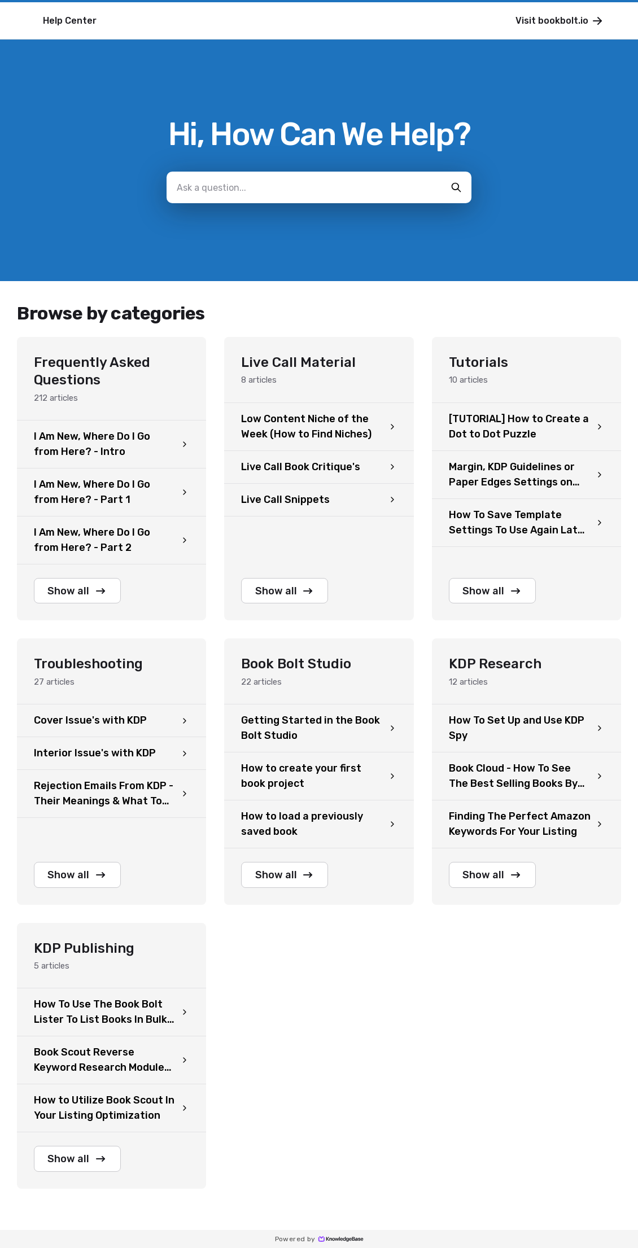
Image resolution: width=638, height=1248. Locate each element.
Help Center (70, 20)
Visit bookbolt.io (559, 21)
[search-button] (456, 187)
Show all (78, 591)
